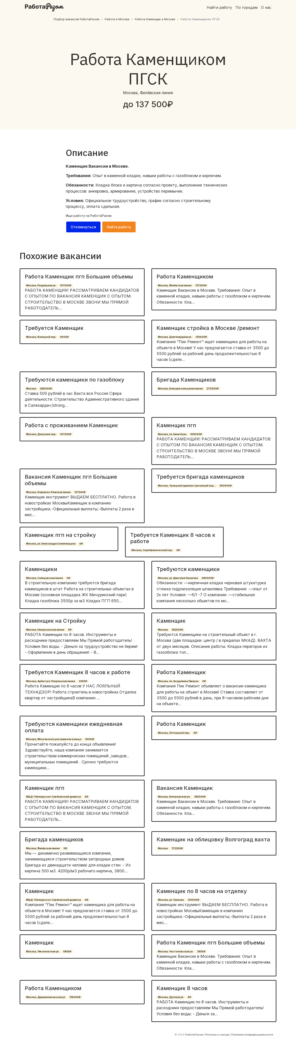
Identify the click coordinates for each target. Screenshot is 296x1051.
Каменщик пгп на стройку (60, 535)
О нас (266, 7)
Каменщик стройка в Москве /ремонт (208, 328)
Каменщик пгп (176, 425)
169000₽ (196, 434)
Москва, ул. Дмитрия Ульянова (178, 578)
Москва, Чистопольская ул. (175, 951)
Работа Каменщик (181, 672)
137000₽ (65, 434)
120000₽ (193, 899)
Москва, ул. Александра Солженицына (50, 543)
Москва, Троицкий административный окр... (187, 485)
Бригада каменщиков (54, 839)
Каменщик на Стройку (55, 621)
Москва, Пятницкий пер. (174, 732)
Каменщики (41, 569)
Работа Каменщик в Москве (155, 19)
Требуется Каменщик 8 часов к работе (172, 538)
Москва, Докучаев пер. (41, 434)
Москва (31, 388)
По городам (246, 7)
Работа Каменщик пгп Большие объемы (79, 276)
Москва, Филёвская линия (174, 285)
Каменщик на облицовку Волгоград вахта (213, 839)
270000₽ (213, 388)
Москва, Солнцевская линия (44, 578)
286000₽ (46, 388)
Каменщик (171, 621)
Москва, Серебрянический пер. (152, 550)
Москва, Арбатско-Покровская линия (50, 681)
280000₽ (208, 578)
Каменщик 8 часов (182, 988)
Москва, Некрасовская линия (45, 629)
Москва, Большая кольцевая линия (180, 388)
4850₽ (67, 951)
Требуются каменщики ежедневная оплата (73, 727)
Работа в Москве (117, 19)
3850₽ (201, 951)
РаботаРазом (101, 216)
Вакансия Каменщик (185, 788)
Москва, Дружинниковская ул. (46, 997)
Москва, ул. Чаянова (171, 899)
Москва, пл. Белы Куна (172, 434)
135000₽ (201, 337)
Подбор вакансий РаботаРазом (76, 19)
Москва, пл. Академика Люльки (178, 681)
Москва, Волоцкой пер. (41, 337)
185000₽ (200, 796)
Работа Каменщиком (185, 276)
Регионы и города (217, 1034)
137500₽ (201, 285)
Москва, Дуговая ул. (171, 997)
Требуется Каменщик (54, 328)
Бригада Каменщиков (186, 379)
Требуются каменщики (188, 569)
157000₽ (65, 285)
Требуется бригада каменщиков (200, 476)
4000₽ (64, 337)
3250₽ (83, 681)
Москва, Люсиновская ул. (42, 951)
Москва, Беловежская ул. (174, 796)
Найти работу (219, 7)
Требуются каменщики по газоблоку (74, 379)
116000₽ (75, 997)
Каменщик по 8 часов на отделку (202, 891)
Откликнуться (83, 227)
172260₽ (177, 848)
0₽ (81, 543)
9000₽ (89, 739)
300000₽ (225, 485)
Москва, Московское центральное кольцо (53, 739)
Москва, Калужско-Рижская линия (48, 492)
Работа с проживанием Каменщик (71, 425)
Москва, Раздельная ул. (41, 285)
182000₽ (177, 629)
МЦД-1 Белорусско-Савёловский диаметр (53, 796)
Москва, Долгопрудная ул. (175, 337)
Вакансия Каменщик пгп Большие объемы (71, 480)
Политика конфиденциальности (252, 1034)
